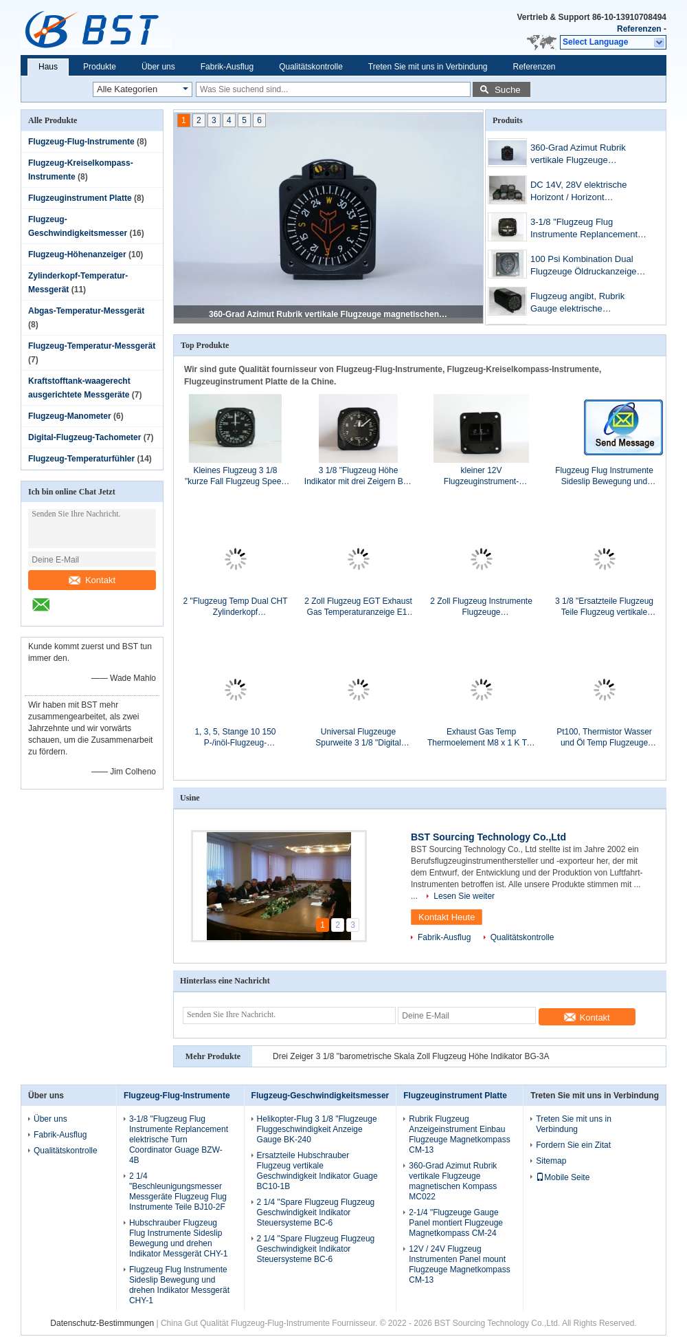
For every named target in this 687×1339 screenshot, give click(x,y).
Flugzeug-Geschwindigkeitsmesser (320, 1095)
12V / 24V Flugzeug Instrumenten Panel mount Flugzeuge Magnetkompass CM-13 (459, 1264)
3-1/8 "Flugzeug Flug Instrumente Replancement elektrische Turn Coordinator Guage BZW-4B (586, 229)
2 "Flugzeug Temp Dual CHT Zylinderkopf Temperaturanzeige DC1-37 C (235, 607)
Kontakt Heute (446, 917)
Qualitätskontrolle (311, 67)
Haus (48, 67)
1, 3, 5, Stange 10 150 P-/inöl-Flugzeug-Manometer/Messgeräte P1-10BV (235, 737)
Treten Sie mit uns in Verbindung (428, 67)
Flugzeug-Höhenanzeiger (77, 254)
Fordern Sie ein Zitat (573, 1145)
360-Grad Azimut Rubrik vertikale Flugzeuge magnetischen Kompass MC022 (329, 314)
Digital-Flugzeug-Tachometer (84, 437)
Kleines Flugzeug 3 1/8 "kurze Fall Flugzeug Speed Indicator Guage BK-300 (235, 476)
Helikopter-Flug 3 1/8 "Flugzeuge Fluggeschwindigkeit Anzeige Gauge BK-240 (317, 1129)
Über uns (158, 67)
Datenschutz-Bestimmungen (102, 1323)
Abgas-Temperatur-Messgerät (86, 311)
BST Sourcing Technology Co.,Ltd (488, 836)
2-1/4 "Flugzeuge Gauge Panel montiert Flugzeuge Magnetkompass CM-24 (456, 1223)
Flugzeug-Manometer (69, 416)
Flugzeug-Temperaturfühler (81, 459)
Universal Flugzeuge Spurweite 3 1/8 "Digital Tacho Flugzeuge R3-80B (358, 737)
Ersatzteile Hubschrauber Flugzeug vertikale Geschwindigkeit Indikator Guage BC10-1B (317, 1171)
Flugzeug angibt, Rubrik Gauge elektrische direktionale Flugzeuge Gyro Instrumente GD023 (586, 303)
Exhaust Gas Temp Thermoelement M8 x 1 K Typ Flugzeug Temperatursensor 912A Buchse (481, 737)
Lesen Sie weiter (464, 896)
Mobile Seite (562, 1177)
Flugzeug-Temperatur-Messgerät (91, 346)
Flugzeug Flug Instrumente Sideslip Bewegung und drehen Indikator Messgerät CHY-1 (604, 476)
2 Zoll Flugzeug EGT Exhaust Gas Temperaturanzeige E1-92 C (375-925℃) (358, 607)
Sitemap (551, 1161)
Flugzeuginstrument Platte (80, 198)
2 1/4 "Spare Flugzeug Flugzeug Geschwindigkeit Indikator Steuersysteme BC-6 (316, 1212)
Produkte (99, 67)
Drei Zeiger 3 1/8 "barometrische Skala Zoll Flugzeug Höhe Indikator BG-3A (411, 1056)
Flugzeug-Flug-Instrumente (81, 141)
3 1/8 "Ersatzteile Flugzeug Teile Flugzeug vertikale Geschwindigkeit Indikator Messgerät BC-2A (604, 607)
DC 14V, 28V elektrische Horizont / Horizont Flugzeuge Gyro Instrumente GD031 (587, 192)
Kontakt (92, 580)
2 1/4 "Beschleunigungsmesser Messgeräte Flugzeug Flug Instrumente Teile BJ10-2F (178, 1191)
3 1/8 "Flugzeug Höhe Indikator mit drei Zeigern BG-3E (358, 476)
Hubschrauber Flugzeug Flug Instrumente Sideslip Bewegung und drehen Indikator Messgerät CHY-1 (178, 1238)
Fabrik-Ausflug (227, 67)
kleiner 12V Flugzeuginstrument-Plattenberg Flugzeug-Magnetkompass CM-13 (481, 476)
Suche (508, 90)
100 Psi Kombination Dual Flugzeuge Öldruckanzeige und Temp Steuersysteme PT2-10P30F (583, 266)
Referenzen (639, 29)
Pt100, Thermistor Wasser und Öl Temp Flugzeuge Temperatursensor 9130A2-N (604, 737)
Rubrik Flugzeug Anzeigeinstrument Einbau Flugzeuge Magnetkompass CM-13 (459, 1134)
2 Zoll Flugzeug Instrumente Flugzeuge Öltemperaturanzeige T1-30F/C (481, 607)
